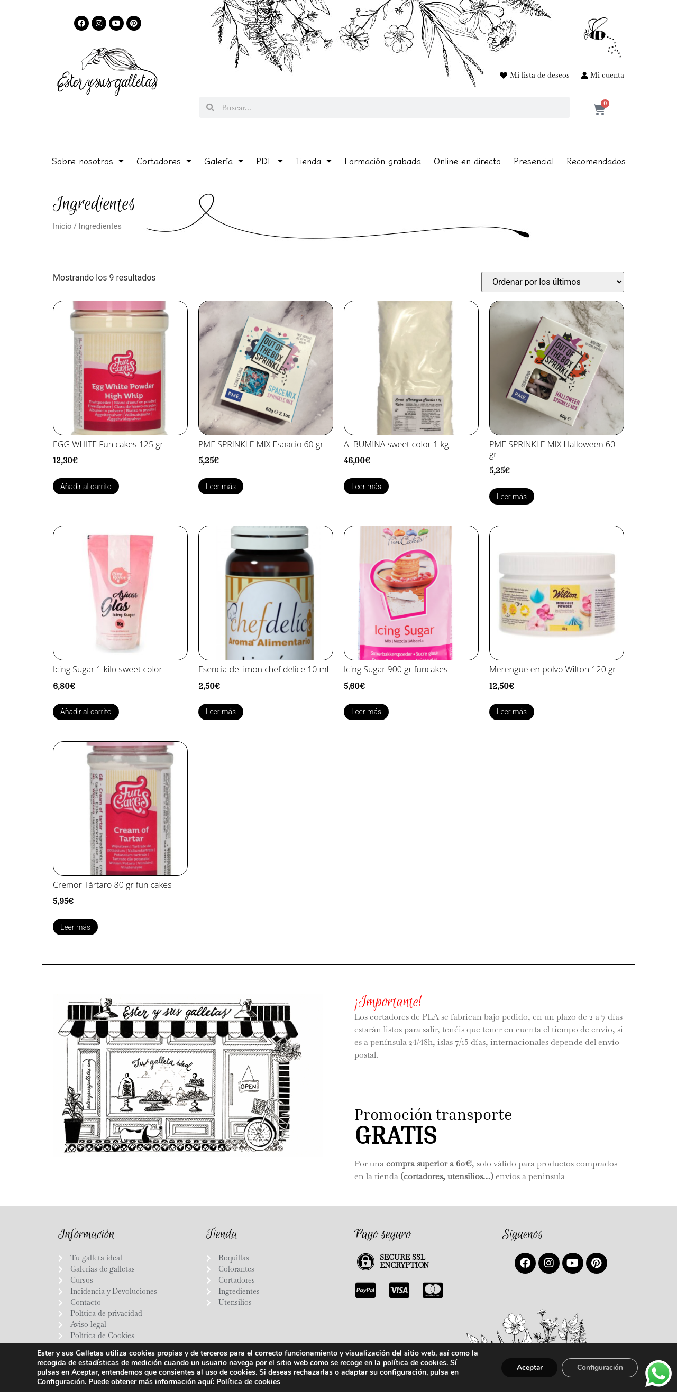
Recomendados (596, 160)
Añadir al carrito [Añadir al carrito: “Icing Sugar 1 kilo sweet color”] (86, 711)
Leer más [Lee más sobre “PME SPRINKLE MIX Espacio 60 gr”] (221, 486)
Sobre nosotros (88, 160)
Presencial (534, 160)
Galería (223, 160)
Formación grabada (382, 160)
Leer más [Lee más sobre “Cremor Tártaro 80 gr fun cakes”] (75, 927)
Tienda (314, 160)
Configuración (598, 1367)
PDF (269, 160)
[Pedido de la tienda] (552, 282)
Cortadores (163, 160)
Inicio (62, 226)
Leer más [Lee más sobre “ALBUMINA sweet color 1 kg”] (366, 486)
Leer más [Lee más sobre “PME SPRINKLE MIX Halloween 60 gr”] (512, 496)
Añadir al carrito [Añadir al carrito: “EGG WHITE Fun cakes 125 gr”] (86, 486)
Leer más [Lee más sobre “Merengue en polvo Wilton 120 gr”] (512, 711)
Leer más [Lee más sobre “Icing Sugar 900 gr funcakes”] (366, 711)
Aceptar (525, 1367)
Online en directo (467, 160)
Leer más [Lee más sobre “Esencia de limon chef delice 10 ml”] (221, 711)
